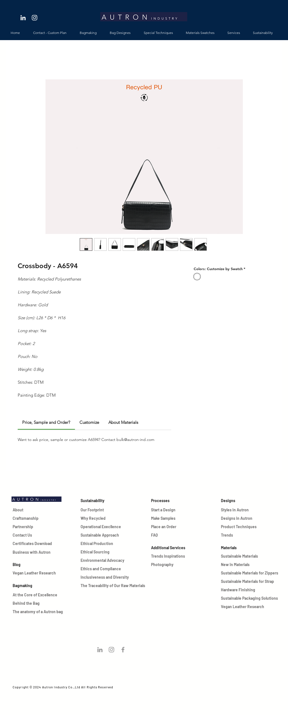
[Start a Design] (164, 510)
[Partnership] (26, 527)
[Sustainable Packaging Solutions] (250, 598)
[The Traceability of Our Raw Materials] (113, 585)
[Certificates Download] (33, 543)
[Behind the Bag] (32, 603)
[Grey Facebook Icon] (123, 649)
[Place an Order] (164, 527)
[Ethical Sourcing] (102, 552)
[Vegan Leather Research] (42, 573)
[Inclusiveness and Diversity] (107, 577)
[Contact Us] (26, 535)
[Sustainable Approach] (102, 535)
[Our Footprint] (93, 510)
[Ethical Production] (102, 543)
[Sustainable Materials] (240, 556)
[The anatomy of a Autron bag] (49, 612)
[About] (26, 510)
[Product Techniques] (240, 527)
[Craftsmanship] (26, 518)
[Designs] (250, 500)
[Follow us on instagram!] (111, 649)
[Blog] (33, 564)
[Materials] (250, 548)
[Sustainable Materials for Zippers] (250, 573)
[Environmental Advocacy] (103, 560)
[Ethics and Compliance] (103, 569)
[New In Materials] (240, 564)
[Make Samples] (164, 518)
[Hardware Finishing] (250, 590)
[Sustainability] (100, 500)
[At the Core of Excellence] (36, 595)
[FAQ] (164, 535)
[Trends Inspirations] (171, 556)
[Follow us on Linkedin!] (100, 649)
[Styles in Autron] (240, 510)
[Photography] (171, 564)
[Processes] (171, 500)
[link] (46, 422)
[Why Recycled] (93, 518)
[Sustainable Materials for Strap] (250, 581)
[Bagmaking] (42, 585)
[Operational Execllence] (102, 527)
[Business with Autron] (33, 552)
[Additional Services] (171, 548)
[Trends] (240, 535)
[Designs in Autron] (240, 518)
